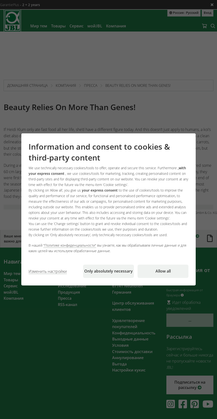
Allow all (163, 271)
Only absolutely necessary (108, 271)
